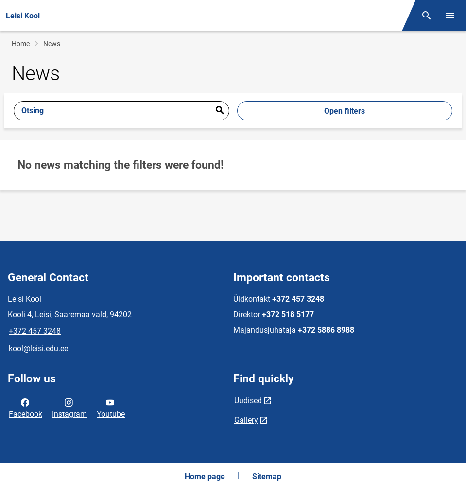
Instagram (69, 407)
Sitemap (266, 476)
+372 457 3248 (35, 331)
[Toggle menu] (450, 15)
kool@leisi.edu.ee (38, 348)
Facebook (25, 407)
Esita (219, 111)
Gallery (246, 420)
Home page (205, 476)
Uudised (248, 400)
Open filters (344, 111)
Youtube (111, 407)
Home (21, 44)
